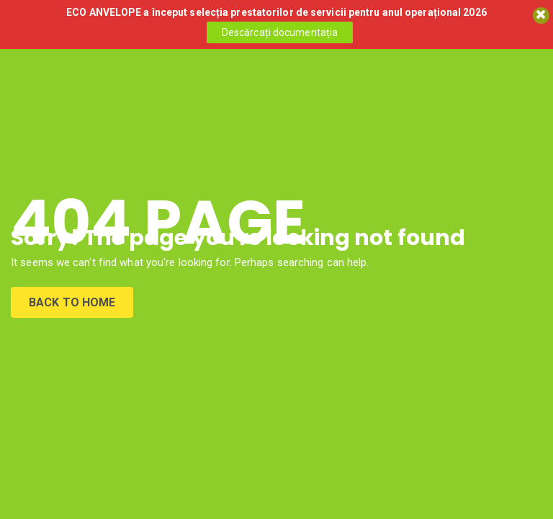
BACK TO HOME (72, 302)
